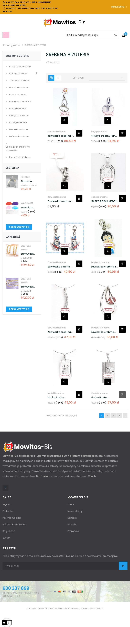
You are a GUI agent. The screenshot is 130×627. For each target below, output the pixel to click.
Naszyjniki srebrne (19, 87)
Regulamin (9, 531)
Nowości (72, 524)
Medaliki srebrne (18, 129)
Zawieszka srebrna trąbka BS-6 (59, 201)
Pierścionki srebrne (19, 157)
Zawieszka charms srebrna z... (59, 266)
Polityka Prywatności (14, 524)
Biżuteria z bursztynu (20, 101)
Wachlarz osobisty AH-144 (29, 207)
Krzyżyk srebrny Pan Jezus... (103, 136)
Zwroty (6, 537)
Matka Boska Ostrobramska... (57, 397)
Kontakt (72, 517)
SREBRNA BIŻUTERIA (17, 55)
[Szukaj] (92, 35)
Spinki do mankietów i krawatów (18, 148)
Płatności (8, 511)
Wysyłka (7, 504)
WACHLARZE (27, 203)
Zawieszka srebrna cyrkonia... (102, 332)
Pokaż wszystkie (19, 227)
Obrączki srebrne (19, 115)
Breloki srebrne (17, 108)
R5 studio (98, 608)
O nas (71, 504)
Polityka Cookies (12, 517)
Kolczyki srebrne (18, 73)
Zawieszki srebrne (19, 80)
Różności (25, 176)
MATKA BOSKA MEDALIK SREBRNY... (105, 201)
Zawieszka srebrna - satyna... (60, 136)
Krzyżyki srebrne (18, 122)
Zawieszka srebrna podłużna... (59, 332)
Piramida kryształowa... (29, 181)
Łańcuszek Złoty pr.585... (29, 254)
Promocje (73, 531)
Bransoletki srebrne (20, 66)
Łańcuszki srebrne (19, 136)
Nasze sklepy (75, 511)
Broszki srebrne (17, 94)
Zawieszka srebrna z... (104, 266)
